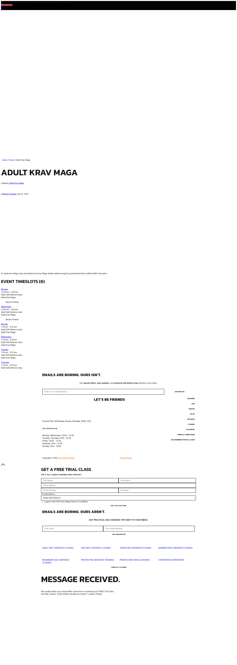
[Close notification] (2, 9)
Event (11, 160)
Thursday (5, 362)
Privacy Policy (126, 458)
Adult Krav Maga (16, 183)
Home (4, 160)
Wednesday (6, 307)
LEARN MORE (6, 5)
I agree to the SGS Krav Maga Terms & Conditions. (66, 502)
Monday (4, 289)
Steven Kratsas (9, 194)
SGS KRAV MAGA (66, 458)
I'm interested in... (49, 494)
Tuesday (4, 350)
